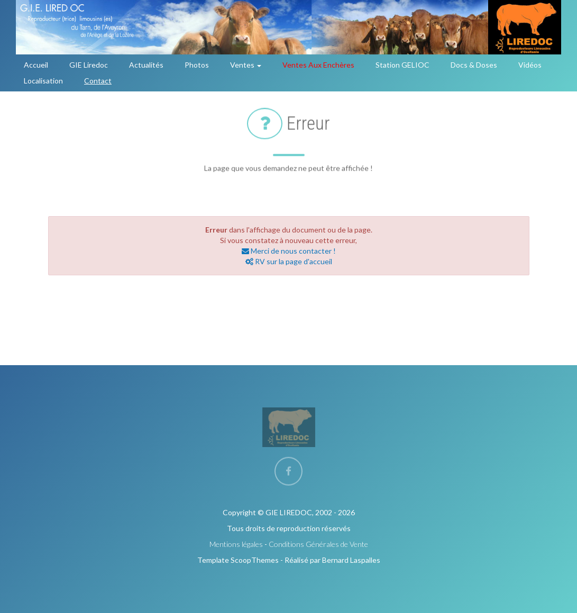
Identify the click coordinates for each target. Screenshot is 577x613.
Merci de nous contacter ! (289, 250)
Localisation (43, 80)
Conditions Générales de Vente (318, 544)
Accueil (36, 64)
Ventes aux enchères (318, 64)
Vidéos (530, 64)
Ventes (245, 64)
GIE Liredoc (88, 64)
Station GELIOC (402, 64)
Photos (197, 64)
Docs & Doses (474, 64)
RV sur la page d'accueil (288, 261)
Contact (98, 80)
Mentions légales (236, 544)
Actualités (146, 64)
